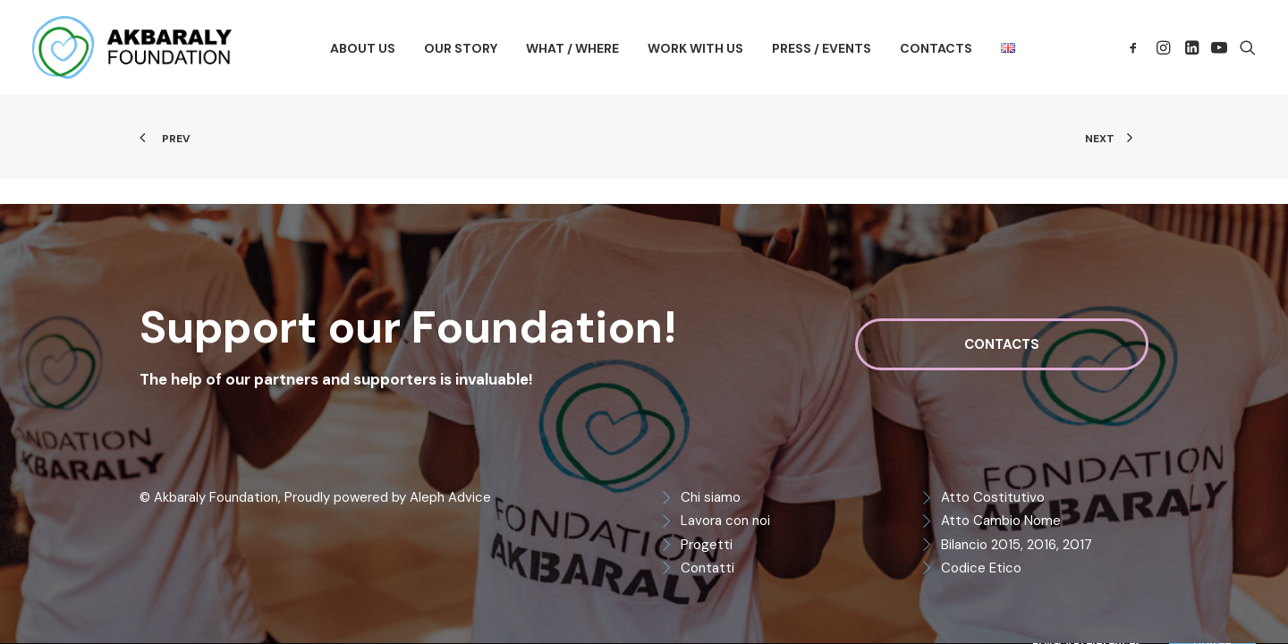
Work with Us (695, 48)
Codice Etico (981, 568)
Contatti (707, 568)
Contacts (936, 48)
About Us (362, 48)
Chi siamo (711, 497)
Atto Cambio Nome (1001, 521)
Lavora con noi (725, 521)
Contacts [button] (1001, 344)
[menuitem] (363, 48)
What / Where (572, 48)
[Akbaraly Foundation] (132, 47)
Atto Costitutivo (993, 497)
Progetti (707, 545)
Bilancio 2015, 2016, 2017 (1016, 545)
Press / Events (821, 48)
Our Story (460, 48)
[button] (1136, 47)
